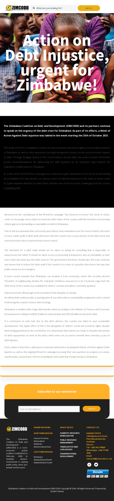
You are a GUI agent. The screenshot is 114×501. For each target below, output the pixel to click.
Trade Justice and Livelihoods (69, 448)
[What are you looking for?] (53, 8)
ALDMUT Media (57, 491)
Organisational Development (68, 455)
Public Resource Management (68, 441)
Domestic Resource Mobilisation (70, 434)
